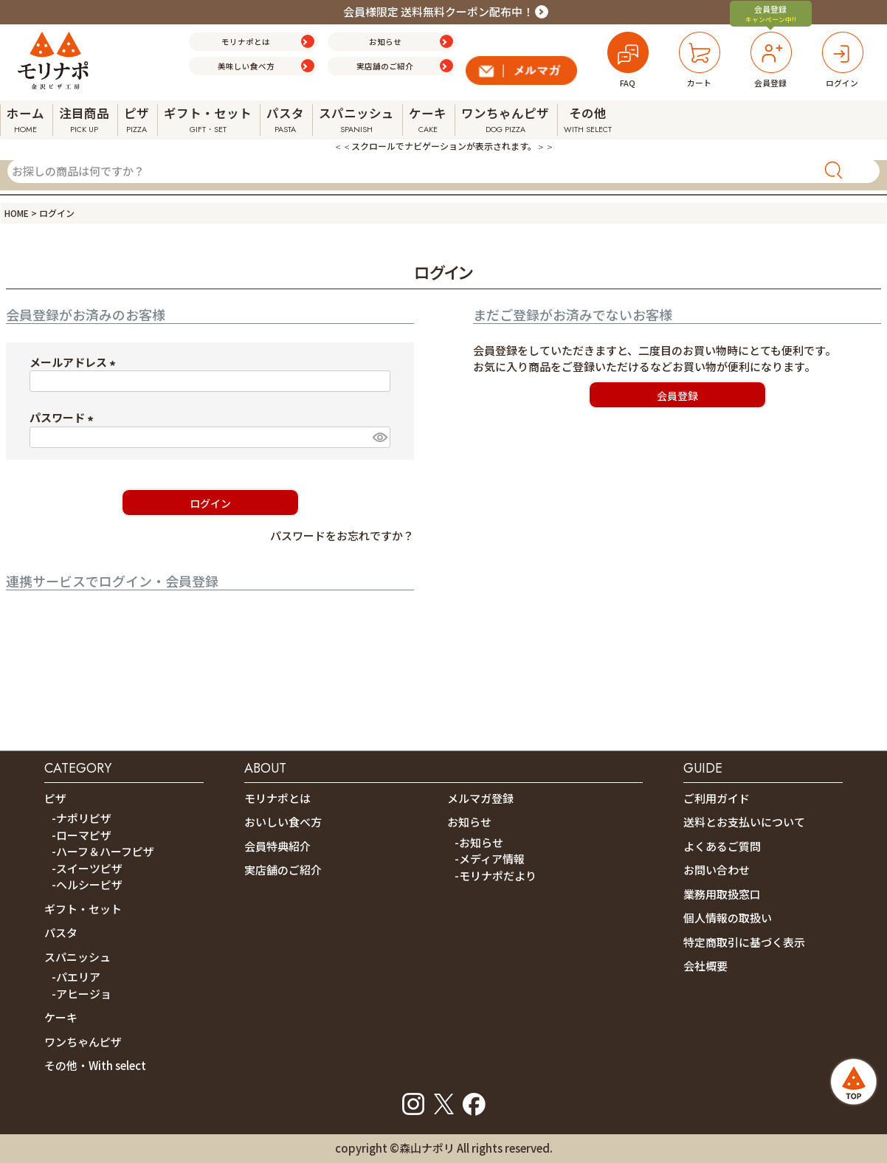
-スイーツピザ (87, 868)
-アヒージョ (81, 993)
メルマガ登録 (480, 798)
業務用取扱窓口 (722, 894)
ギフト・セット (83, 909)
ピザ (55, 798)
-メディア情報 (490, 858)
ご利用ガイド (716, 798)
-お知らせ (479, 842)
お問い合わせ (716, 869)
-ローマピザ (81, 835)
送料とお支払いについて (744, 821)
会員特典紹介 (277, 846)
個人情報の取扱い (727, 917)
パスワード (64, 417)
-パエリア (76, 976)
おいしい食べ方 (283, 821)
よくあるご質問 (722, 846)
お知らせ (469, 821)
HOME (16, 213)
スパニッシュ (77, 956)
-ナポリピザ (81, 818)
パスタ (60, 932)
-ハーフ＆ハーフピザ (103, 851)
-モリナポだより (495, 875)
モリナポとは (277, 798)
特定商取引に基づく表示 (744, 942)
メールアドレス (75, 362)
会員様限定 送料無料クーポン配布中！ (438, 11)
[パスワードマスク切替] (379, 437)
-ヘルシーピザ (87, 884)
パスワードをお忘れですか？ (342, 535)
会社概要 (705, 965)
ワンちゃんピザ (83, 1041)
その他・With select (95, 1065)
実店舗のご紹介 (283, 869)
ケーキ (60, 1017)
